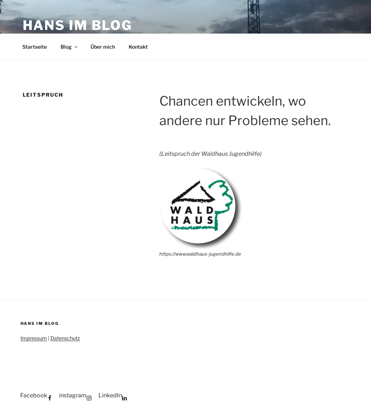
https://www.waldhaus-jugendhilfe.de (200, 254)
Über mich (102, 47)
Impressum (34, 338)
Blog (70, 47)
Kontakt (138, 47)
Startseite (34, 47)
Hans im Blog (78, 25)
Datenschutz (65, 338)
